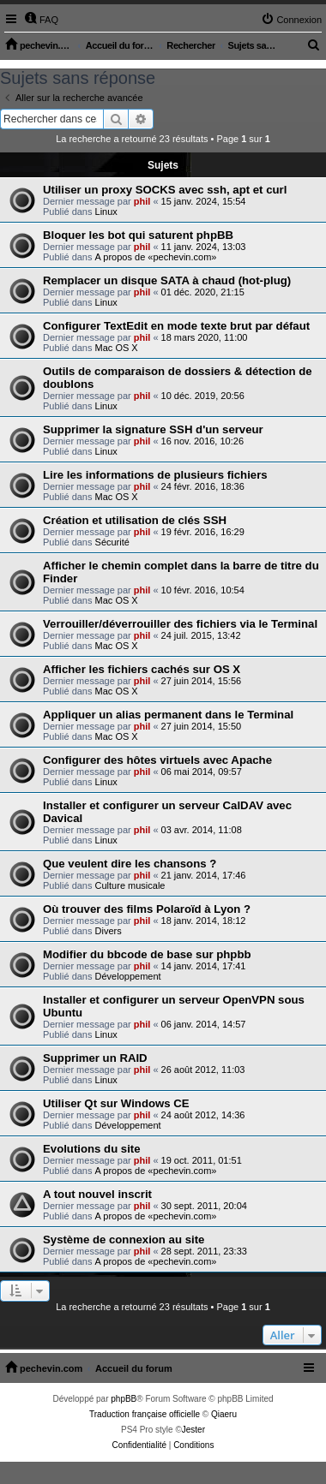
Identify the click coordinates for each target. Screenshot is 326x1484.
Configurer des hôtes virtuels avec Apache (157, 760)
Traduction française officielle (144, 1414)
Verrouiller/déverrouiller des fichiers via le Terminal (180, 623)
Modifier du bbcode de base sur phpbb (147, 954)
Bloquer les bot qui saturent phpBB (138, 235)
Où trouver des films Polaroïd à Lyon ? (147, 909)
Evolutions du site (92, 1148)
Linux (106, 211)
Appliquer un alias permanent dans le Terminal (168, 714)
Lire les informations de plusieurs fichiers (155, 474)
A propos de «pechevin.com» (156, 257)
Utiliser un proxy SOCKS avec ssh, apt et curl (165, 189)
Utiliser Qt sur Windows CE (116, 1103)
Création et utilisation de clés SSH (134, 520)
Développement (128, 976)
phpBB (123, 1399)
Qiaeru (224, 1414)
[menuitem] (41, 19)
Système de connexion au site (123, 1239)
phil (142, 201)
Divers (108, 931)
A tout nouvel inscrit (97, 1194)
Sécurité (112, 542)
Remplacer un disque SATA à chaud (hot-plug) (167, 280)
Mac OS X (116, 348)
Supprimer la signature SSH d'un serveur (153, 429)
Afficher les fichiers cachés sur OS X (141, 669)
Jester (193, 1429)
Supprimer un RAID (95, 1058)
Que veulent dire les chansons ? (129, 863)
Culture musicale (130, 885)
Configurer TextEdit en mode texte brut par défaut (176, 325)
